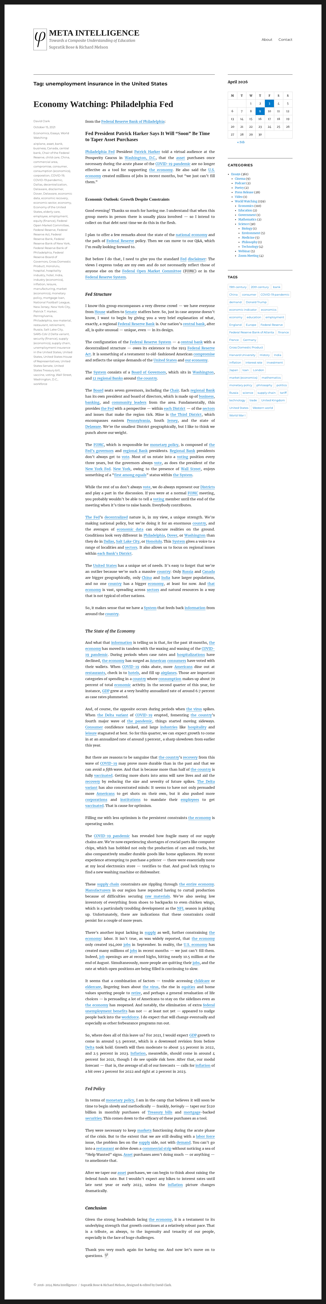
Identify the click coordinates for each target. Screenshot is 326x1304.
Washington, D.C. (140, 158)
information (195, 608)
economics (268, 309)
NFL (180, 908)
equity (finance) (44, 220)
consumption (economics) (51, 171)
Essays (54, 133)
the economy (161, 170)
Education (245, 210)
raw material (62, 320)
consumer (60, 166)
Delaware (93, 426)
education (254, 317)
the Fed (107, 408)
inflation (202, 1065)
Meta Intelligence (94, 32)
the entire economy (196, 884)
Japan (233, 370)
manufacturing (44, 288)
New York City (60, 307)
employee (40, 216)
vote (125, 457)
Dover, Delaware (45, 193)
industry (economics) (48, 279)
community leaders (129, 402)
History (265, 355)
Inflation (138, 1053)
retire (136, 993)
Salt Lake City (127, 541)
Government (247, 215)
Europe (251, 324)
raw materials (157, 896)
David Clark (41, 121)
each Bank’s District (114, 553)
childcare (202, 981)
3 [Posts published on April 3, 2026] (269, 103)
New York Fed (98, 469)
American (158, 660)
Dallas (109, 541)
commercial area (45, 162)
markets (144, 1130)
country (199, 523)
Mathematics (247, 219)
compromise (204, 354)
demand (184, 1142)
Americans (183, 667)
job (102, 956)
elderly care (51, 211)
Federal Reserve (120, 241)
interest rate (253, 362)
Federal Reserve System (105, 277)
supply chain (108, 884)
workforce (130, 1017)
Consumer (94, 727)
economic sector (45, 202)
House (100, 312)
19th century (238, 287)
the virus (194, 709)
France (234, 340)
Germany (249, 340)
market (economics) (243, 377)
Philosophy (249, 242)
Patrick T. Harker (45, 311)
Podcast (240, 183)
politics (282, 385)
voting (182, 457)
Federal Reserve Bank (136, 324)
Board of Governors (148, 372)
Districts (207, 487)
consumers (176, 660)
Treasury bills (160, 1112)
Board (98, 390)
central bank (193, 324)
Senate (131, 312)
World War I (237, 415)
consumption (169, 679)
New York (121, 469)
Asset (128, 1154)
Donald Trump (256, 302)
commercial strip (156, 1148)
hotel (50, 275)
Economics (41, 133)
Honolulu (154, 541)
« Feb (241, 142)
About (267, 40)
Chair (174, 390)
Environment (251, 233)
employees (190, 799)
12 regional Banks (108, 378)
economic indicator (243, 309)
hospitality (197, 727)
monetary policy (164, 445)
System (99, 372)
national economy (191, 235)
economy (156, 583)
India (165, 577)
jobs (127, 944)
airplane (39, 143)
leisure (91, 733)
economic (122, 685)
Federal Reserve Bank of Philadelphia (133, 121)
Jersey (172, 420)
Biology (247, 228)
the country (147, 378)
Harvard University (242, 355)
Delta (89, 1047)
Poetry (239, 188)
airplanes (169, 673)
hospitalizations (191, 654)
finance (283, 332)
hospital (39, 270)
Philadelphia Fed (100, 152)
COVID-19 (130, 667)
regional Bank (202, 390)
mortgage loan (53, 297)
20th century (260, 287)
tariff (283, 392)
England (235, 324)
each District (174, 408)
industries (168, 727)
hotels (133, 673)
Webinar (244, 251)
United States (165, 360)
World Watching (246, 201)
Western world (263, 407)
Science (243, 224)
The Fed (92, 517)
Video (239, 197)
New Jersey (41, 307)
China (147, 577)
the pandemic (139, 721)
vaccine (38, 374)
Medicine (248, 237)
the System (182, 475)
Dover (172, 535)
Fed (183, 259)
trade (253, 400)
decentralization (55, 184)
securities (93, 1118)
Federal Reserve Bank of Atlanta (251, 332)
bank (58, 143)
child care (53, 157)
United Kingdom (273, 400)
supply (150, 932)
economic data (130, 529)
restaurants (95, 673)
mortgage (192, 1112)
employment (58, 216)
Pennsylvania (138, 420)
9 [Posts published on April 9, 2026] (260, 111)
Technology (250, 247)
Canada (208, 571)
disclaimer (197, 259)
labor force (205, 1136)
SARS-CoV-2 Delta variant (51, 334)
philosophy (264, 385)
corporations (96, 799)
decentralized (116, 517)
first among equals (130, 475)
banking (92, 402)
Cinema (240, 179)
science (248, 392)
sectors (209, 408)
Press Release (244, 192)
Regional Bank (182, 451)
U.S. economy (195, 944)
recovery (190, 757)
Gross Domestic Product (246, 347)
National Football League (51, 302)
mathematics (271, 377)
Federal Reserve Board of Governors (48, 257)
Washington (203, 372)
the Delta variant (112, 715)
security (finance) (45, 338)
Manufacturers (98, 890)
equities (188, 987)
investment (275, 362)
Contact (286, 40)
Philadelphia (154, 535)
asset (180, 158)
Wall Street (191, 469)
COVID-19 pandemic (172, 164)
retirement (57, 325)
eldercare (93, 987)
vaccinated (103, 775)
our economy (196, 360)
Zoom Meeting (248, 256)
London (258, 370)
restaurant (105, 1148)
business (206, 396)
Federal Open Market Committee (151, 271)
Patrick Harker (147, 152)
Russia (187, 571)
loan (245, 370)
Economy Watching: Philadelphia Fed (103, 104)
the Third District (186, 414)
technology (237, 400)
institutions (130, 799)
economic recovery (54, 198)
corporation (41, 175)
